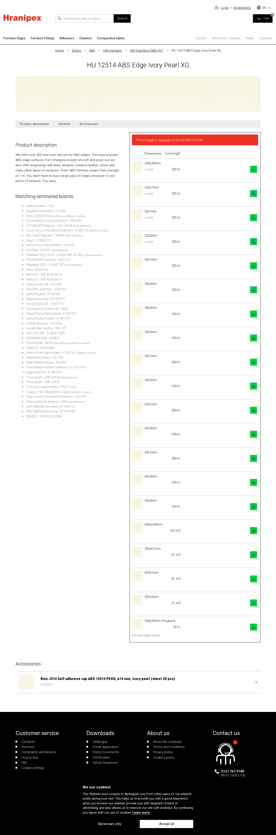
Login (225, 8)
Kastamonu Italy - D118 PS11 (46, 299)
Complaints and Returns (36, 752)
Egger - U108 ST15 (38, 240)
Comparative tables (111, 38)
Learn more (141, 812)
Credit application (102, 747)
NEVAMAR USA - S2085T (43, 338)
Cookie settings (30, 768)
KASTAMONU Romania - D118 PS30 (50, 411)
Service (201, 38)
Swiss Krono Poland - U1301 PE (48, 318)
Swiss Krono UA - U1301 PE (45, 304)
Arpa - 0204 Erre (37, 269)
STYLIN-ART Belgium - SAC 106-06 (49, 225)
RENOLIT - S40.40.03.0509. (44, 416)
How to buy (27, 757)
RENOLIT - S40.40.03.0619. (44, 274)
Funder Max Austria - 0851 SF (46, 328)
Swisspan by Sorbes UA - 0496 (47, 309)
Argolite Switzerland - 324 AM (46, 211)
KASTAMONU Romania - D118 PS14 (50, 406)
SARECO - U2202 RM (40, 348)
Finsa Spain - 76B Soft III (42, 382)
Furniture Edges (14, 38)
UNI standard (112, 50)
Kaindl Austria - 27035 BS (43, 294)
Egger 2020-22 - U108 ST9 (43, 372)
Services (25, 747)
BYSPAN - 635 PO (38, 250)
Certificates (98, 757)
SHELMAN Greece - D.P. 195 (44, 357)
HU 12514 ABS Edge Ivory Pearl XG (196, 50)
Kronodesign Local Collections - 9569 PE (54, 220)
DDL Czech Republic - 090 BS (45, 235)
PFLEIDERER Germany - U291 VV (48, 259)
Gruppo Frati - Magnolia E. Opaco (48, 392)
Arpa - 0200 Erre (37, 216)
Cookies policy (160, 757)
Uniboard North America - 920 (46, 401)
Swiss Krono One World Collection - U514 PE (56, 396)
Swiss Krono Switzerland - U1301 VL (50, 352)
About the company (226, 38)
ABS (92, 50)
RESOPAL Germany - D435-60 (46, 289)
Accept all (166, 824)
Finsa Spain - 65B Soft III (42, 377)
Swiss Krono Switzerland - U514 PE (50, 245)
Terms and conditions (166, 747)
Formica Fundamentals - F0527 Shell (51, 387)
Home (59, 50)
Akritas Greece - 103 (39, 206)
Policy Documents (102, 752)
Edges (76, 50)
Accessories (89, 124)
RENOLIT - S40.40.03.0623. (44, 279)
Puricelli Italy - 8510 (39, 343)
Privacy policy (160, 752)
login (150, 140)
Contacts (266, 38)
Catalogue (96, 742)
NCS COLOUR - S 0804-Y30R (45, 333)
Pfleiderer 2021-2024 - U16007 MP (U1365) (55, 255)
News (250, 38)
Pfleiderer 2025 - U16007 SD (45, 264)
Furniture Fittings (42, 38)
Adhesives (67, 38)
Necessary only (109, 824)
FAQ (21, 763)
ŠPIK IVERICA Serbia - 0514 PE (46, 362)
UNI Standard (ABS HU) (146, 50)
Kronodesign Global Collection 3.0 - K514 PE (56, 367)
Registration (242, 8)
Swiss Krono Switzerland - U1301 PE (51, 313)
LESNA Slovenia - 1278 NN (44, 323)
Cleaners (85, 38)
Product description (34, 124)
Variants (64, 124)
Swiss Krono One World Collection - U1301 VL (57, 230)
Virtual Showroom (102, 763)
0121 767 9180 (232, 771)
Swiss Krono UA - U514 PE (44, 284)
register (164, 140)
